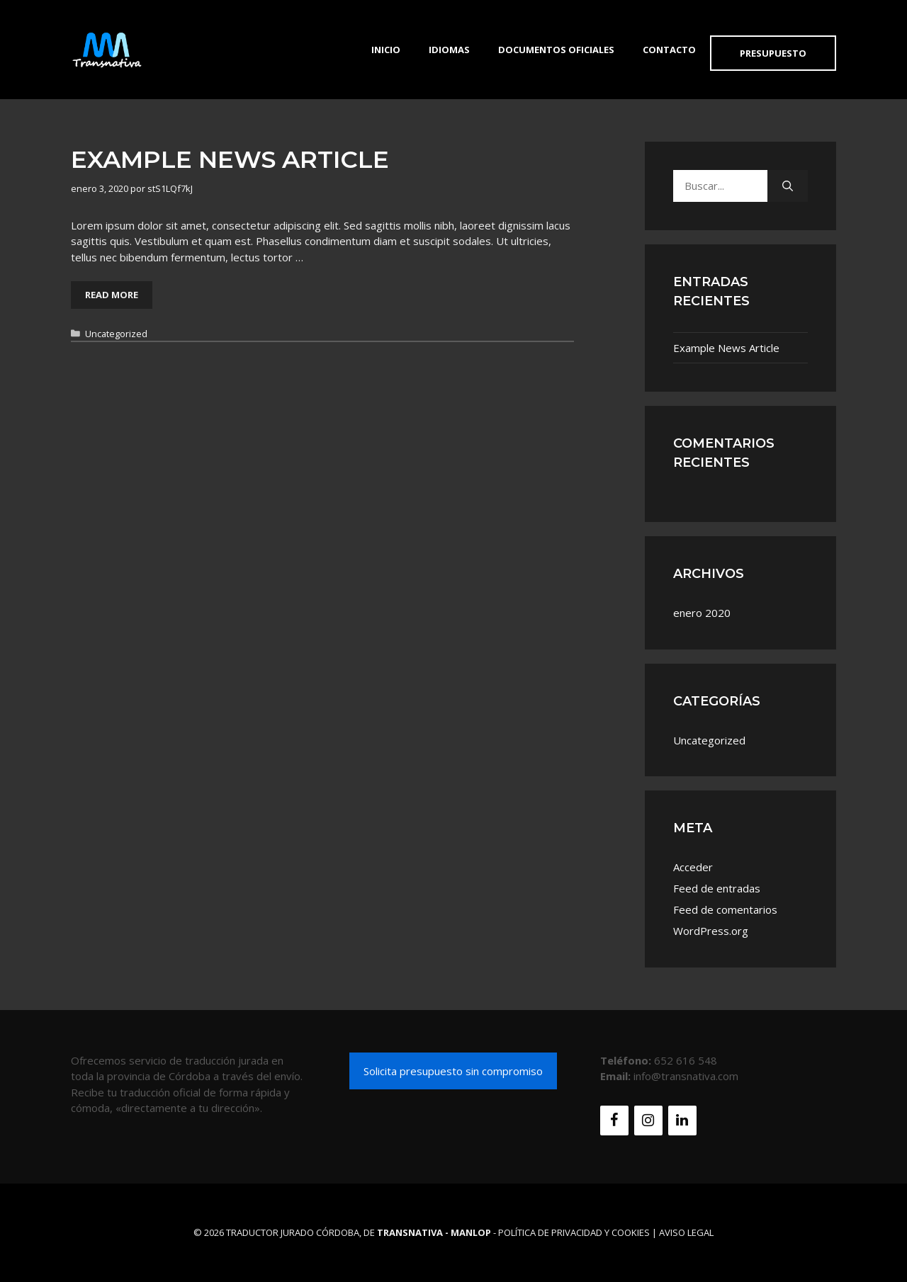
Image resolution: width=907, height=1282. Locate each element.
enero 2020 (702, 613)
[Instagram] (648, 1120)
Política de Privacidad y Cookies (574, 1232)
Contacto (669, 49)
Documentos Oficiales (556, 49)
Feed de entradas (716, 888)
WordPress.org (710, 931)
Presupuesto (773, 53)
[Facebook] (614, 1120)
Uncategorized (116, 333)
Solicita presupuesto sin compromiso (453, 1071)
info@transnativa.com (685, 1076)
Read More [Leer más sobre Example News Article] (111, 294)
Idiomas (449, 49)
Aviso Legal (686, 1232)
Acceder (693, 867)
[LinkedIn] (682, 1120)
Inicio (385, 49)
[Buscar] (787, 186)
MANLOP (471, 1232)
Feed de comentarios (725, 909)
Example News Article (230, 159)
